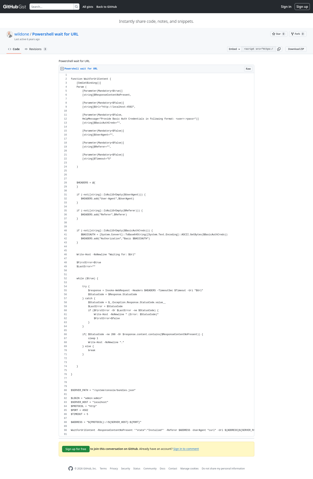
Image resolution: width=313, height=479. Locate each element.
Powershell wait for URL (55, 34)
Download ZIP (296, 49)
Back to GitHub (106, 7)
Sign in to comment (186, 449)
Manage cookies (189, 468)
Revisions (36, 49)
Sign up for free (75, 449)
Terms (103, 468)
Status (136, 468)
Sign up (302, 6)
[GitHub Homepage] (70, 468)
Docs (162, 468)
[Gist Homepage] (14, 6)
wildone (21, 34)
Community (150, 468)
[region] (156, 254)
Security (125, 468)
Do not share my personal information (223, 468)
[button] (278, 49)
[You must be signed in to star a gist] (278, 34)
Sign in (286, 6)
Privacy (114, 468)
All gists (88, 7)
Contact (172, 468)
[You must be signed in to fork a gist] (298, 34)
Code (14, 49)
